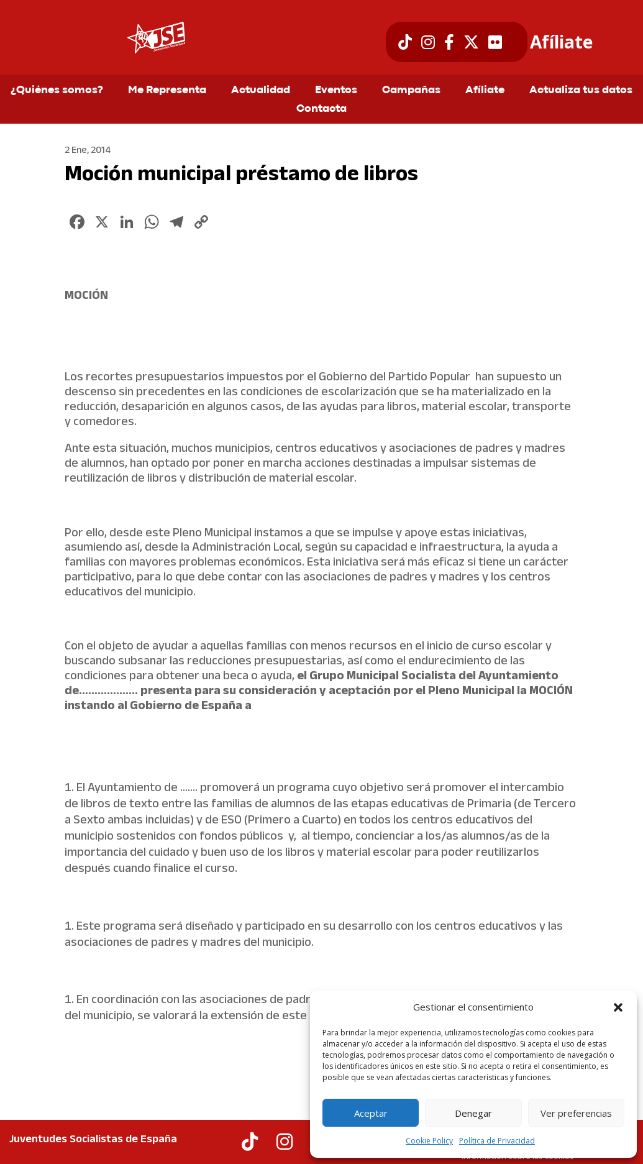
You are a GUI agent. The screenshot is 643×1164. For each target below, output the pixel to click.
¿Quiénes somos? (57, 90)
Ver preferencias (576, 1113)
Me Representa (167, 90)
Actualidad (260, 90)
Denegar (473, 1113)
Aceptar (371, 1113)
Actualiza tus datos (580, 90)
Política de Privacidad (497, 1140)
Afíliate (561, 42)
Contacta (321, 109)
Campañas (411, 90)
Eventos (336, 90)
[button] (618, 1007)
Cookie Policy (429, 1140)
